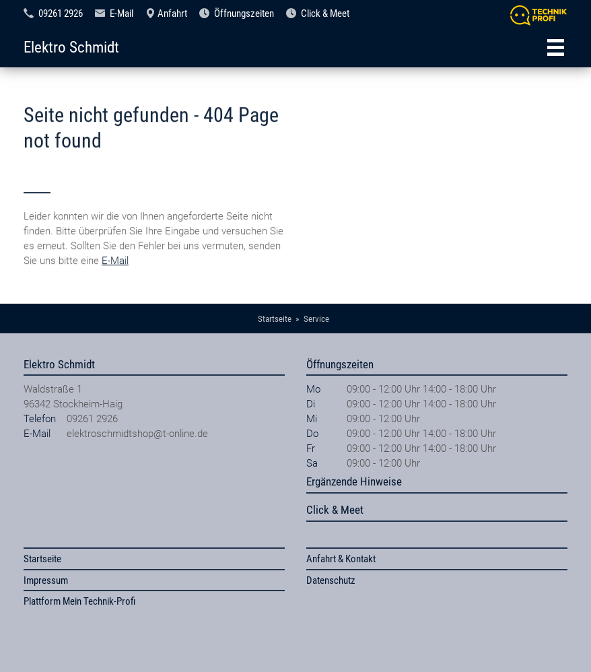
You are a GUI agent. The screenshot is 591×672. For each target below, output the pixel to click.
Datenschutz (330, 580)
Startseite (42, 559)
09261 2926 (60, 13)
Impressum (46, 580)
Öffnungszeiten (244, 13)
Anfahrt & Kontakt (341, 559)
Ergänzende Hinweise (354, 481)
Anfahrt (172, 13)
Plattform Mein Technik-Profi (79, 601)
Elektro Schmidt (71, 47)
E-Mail (121, 13)
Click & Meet (325, 13)
